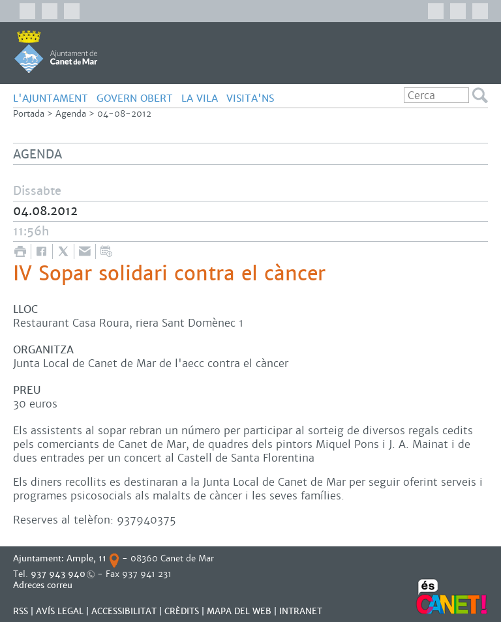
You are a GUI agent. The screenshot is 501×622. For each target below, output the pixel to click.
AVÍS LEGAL (60, 611)
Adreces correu (44, 585)
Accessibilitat (124, 611)
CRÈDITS (181, 611)
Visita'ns (250, 98)
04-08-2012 (124, 113)
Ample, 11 (86, 558)
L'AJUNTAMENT (50, 98)
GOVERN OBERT (135, 98)
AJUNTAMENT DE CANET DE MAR (56, 51)
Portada (28, 113)
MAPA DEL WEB (239, 611)
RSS (20, 611)
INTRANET (300, 611)
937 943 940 (58, 574)
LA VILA (199, 98)
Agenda (70, 113)
